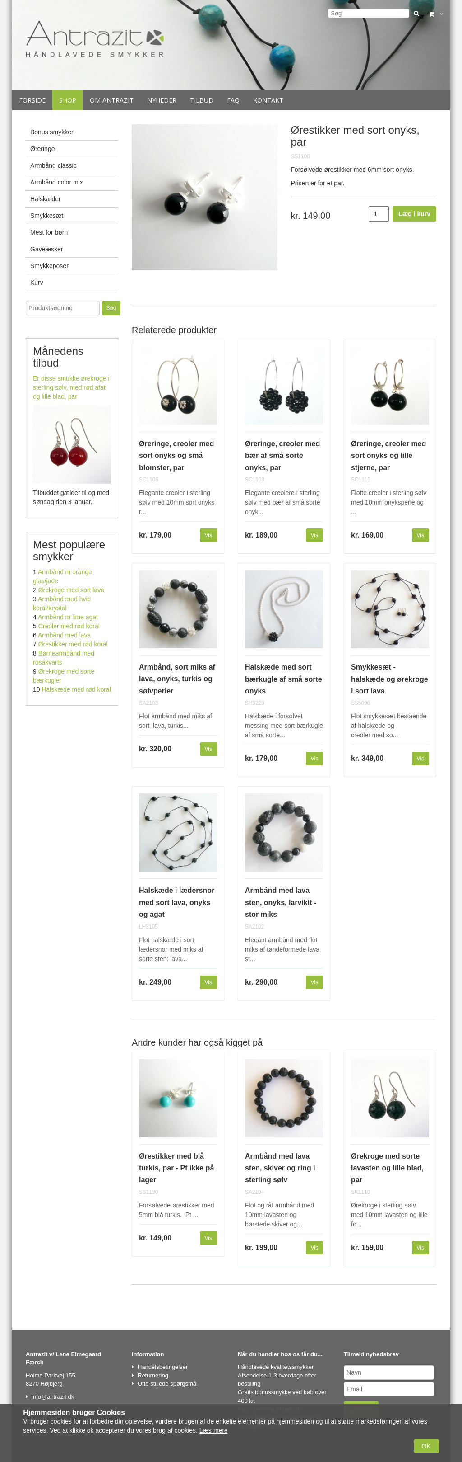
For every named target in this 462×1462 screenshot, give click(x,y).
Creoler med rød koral (69, 626)
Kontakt (268, 100)
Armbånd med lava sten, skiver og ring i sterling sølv (280, 1168)
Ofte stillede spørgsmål (168, 1383)
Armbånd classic (53, 165)
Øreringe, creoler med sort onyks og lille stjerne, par (388, 456)
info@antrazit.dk (53, 1396)
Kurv (36, 282)
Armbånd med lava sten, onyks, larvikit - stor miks (280, 902)
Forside (32, 100)
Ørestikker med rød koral (73, 644)
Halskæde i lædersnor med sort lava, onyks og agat (176, 902)
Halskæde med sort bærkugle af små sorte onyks (283, 679)
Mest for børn (49, 232)
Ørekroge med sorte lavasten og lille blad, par (387, 1168)
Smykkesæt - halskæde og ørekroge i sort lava (389, 679)
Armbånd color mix (56, 182)
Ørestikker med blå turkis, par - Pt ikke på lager (176, 1168)
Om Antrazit (112, 100)
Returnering (153, 1375)
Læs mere (213, 1430)
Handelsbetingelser (163, 1366)
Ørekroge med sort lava (71, 590)
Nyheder (161, 100)
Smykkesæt (46, 215)
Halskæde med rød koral (76, 689)
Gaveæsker (46, 249)
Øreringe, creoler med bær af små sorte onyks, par (282, 456)
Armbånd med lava (64, 635)
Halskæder (45, 199)
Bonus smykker (52, 132)
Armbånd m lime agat (68, 617)
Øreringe (42, 148)
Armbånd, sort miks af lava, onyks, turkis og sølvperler (177, 679)
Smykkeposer (49, 265)
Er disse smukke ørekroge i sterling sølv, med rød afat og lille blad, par (71, 387)
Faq (233, 100)
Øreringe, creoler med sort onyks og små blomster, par (176, 456)
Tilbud (201, 100)
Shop (67, 100)
